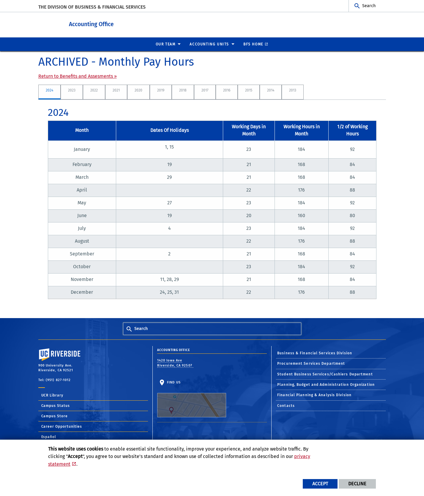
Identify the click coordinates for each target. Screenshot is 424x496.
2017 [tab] (204, 90)
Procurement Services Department (311, 363)
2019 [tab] (160, 90)
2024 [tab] (49, 90)
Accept (320, 483)
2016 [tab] (226, 90)
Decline (357, 483)
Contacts (286, 405)
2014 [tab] (270, 90)
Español (48, 437)
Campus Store (54, 416)
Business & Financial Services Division (314, 353)
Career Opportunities (61, 426)
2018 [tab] (183, 90)
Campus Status (55, 405)
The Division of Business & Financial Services (92, 7)
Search (369, 5)
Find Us (191, 398)
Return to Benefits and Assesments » (77, 76)
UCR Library (52, 395)
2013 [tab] (292, 90)
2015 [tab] (248, 90)
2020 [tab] (138, 90)
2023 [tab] (71, 90)
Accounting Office (118, 23)
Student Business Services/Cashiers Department (325, 374)
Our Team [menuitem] (166, 44)
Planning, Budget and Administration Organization (326, 384)
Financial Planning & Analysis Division (314, 395)
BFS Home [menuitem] (253, 44)
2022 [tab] (94, 90)
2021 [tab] (116, 90)
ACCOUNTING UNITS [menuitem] (209, 44)
